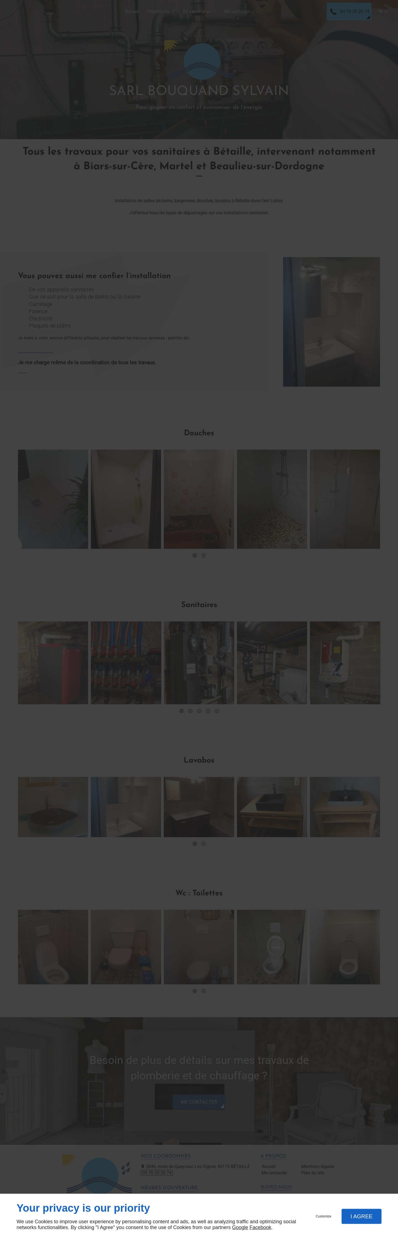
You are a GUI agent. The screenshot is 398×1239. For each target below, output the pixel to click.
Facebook (260, 1227)
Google (240, 1227)
